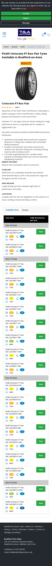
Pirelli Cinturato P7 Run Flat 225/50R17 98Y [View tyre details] (14, 336)
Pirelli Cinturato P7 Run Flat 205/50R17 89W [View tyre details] (14, 265)
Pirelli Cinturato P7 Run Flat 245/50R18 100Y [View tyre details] (14, 455)
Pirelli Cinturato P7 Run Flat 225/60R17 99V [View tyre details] (14, 364)
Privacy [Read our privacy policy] (7, 529)
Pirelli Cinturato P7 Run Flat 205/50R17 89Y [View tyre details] (14, 279)
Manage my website (12, 532)
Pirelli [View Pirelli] (22, 47)
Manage (26, 23)
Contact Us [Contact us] (40, 529)
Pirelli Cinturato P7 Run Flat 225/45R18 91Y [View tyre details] (14, 398)
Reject (26, 18)
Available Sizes (12, 210)
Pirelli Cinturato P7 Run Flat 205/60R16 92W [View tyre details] (14, 245)
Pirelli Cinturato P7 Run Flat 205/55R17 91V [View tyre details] (14, 293)
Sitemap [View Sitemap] (22, 529)
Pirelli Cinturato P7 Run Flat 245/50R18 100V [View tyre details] (14, 441)
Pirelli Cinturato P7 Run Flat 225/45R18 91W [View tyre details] (14, 384)
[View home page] (26, 32)
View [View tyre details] (41, 232)
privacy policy (33, 8)
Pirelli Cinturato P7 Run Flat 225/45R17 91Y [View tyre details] (14, 322)
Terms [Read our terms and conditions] (14, 529)
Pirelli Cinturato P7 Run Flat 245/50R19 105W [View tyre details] (14, 488)
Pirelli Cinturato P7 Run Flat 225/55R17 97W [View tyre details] (14, 350)
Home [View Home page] (6, 47)
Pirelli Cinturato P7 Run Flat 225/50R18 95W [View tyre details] (14, 412)
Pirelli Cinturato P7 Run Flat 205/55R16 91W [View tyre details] (14, 231)
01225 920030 (19, 549)
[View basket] (43, 35)
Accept (26, 13)
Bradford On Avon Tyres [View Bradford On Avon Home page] (14, 526)
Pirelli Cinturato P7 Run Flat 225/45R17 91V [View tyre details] (14, 307)
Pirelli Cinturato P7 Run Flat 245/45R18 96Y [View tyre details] (14, 426)
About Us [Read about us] (29, 526)
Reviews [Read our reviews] (38, 526)
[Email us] (20, 552)
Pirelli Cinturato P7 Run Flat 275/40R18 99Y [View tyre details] (14, 469)
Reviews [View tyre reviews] (25, 210)
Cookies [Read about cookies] (31, 529)
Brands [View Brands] (14, 47)
